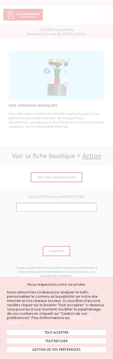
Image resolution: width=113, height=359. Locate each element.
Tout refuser (56, 341)
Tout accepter (56, 332)
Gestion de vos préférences (56, 349)
